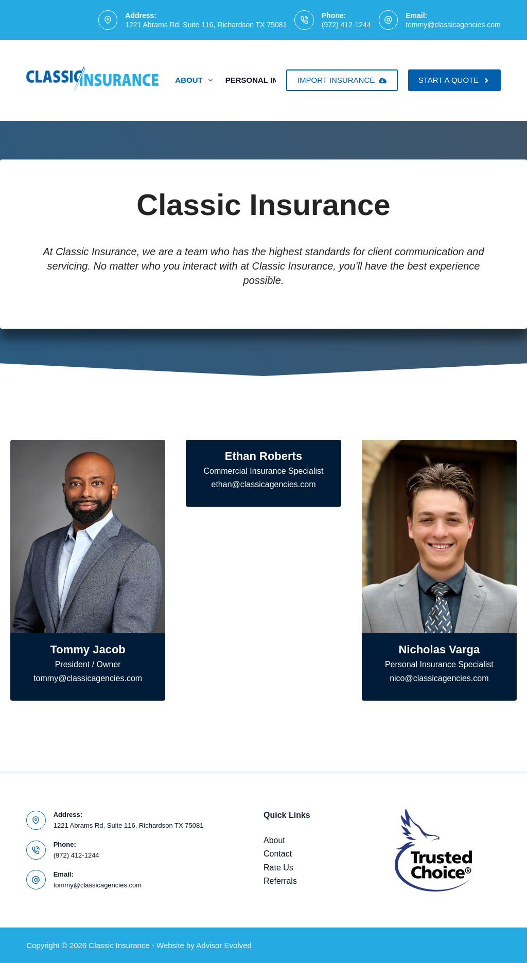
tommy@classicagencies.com (453, 25)
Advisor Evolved (224, 945)
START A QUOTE (454, 80)
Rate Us (278, 867)
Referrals (280, 881)
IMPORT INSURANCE (342, 80)
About (195, 80)
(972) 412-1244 (346, 25)
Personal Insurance (277, 80)
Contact (278, 853)
